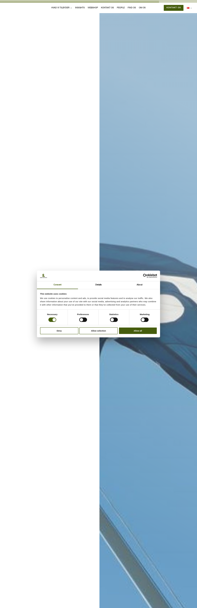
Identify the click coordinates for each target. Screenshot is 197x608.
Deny (59, 331)
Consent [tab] (57, 285)
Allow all (138, 331)
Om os (142, 8)
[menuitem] (189, 8)
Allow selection (98, 331)
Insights (80, 8)
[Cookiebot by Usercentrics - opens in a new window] (145, 276)
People (121, 8)
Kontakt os (107, 8)
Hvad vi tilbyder (60, 8)
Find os (132, 8)
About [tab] (139, 285)
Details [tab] (98, 285)
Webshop (93, 8)
